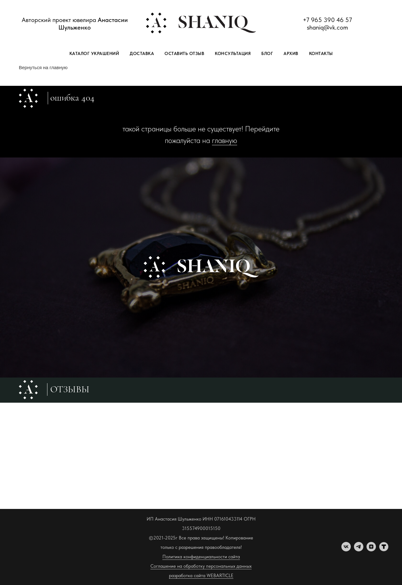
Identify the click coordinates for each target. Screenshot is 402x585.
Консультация (233, 53)
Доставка (142, 53)
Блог (267, 53)
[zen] (371, 549)
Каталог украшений (94, 53)
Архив (291, 53)
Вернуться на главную (43, 67)
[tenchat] (383, 549)
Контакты (321, 53)
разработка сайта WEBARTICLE (201, 575)
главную (224, 140)
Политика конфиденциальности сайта (201, 557)
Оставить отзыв (184, 53)
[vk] (346, 549)
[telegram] (358, 549)
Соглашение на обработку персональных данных (201, 566)
